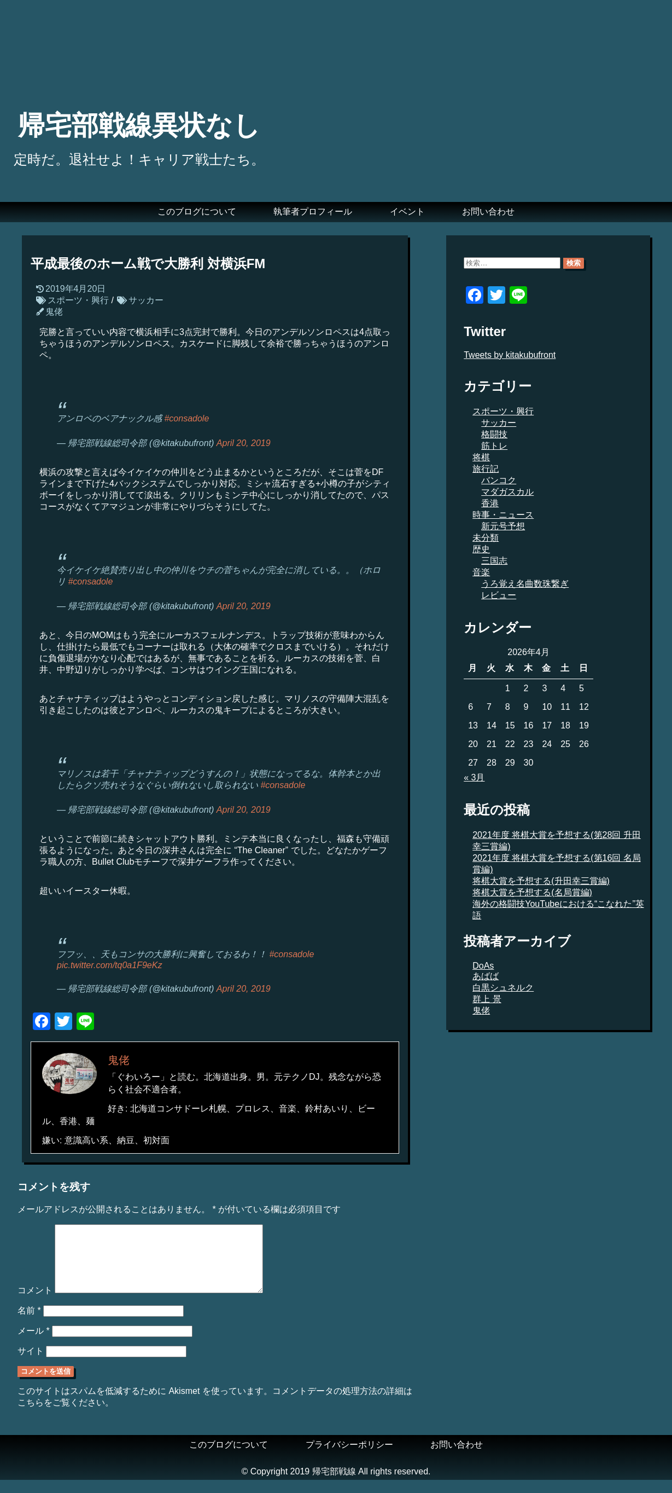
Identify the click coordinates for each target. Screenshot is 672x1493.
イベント (407, 211)
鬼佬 (54, 311)
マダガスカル (507, 491)
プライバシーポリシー (349, 1457)
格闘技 (494, 434)
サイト (30, 1364)
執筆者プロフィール (312, 211)
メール (33, 1344)
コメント (34, 1303)
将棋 (481, 457)
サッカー (145, 300)
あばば (485, 976)
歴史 (481, 549)
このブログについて (196, 211)
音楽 (481, 572)
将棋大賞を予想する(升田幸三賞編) (541, 881)
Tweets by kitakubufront (510, 355)
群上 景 (486, 999)
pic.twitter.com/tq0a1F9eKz (109, 965)
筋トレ (494, 445)
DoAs (483, 965)
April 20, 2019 (244, 443)
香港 (490, 503)
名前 (29, 1323)
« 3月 (474, 777)
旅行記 (485, 468)
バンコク (498, 480)
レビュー (498, 595)
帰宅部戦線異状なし (139, 125)
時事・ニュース (503, 514)
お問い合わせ (488, 211)
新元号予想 (503, 526)
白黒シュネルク (503, 987)
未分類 (485, 537)
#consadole (186, 418)
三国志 (494, 560)
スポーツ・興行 (78, 300)
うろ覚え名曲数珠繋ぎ (525, 583)
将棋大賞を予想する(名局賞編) (532, 892)
